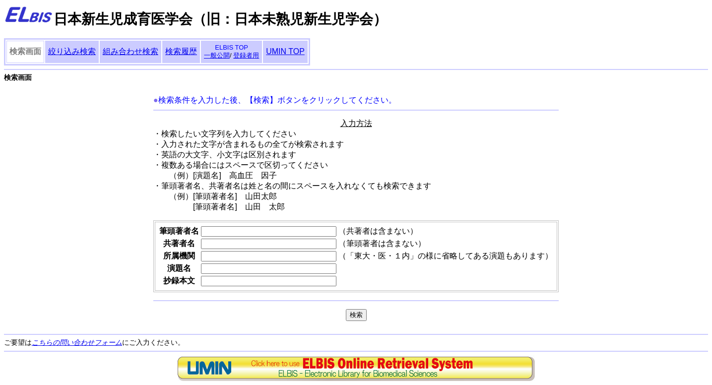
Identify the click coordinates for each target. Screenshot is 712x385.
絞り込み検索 (72, 51)
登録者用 (246, 55)
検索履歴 (181, 51)
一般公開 (217, 55)
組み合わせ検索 (130, 51)
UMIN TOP (285, 51)
